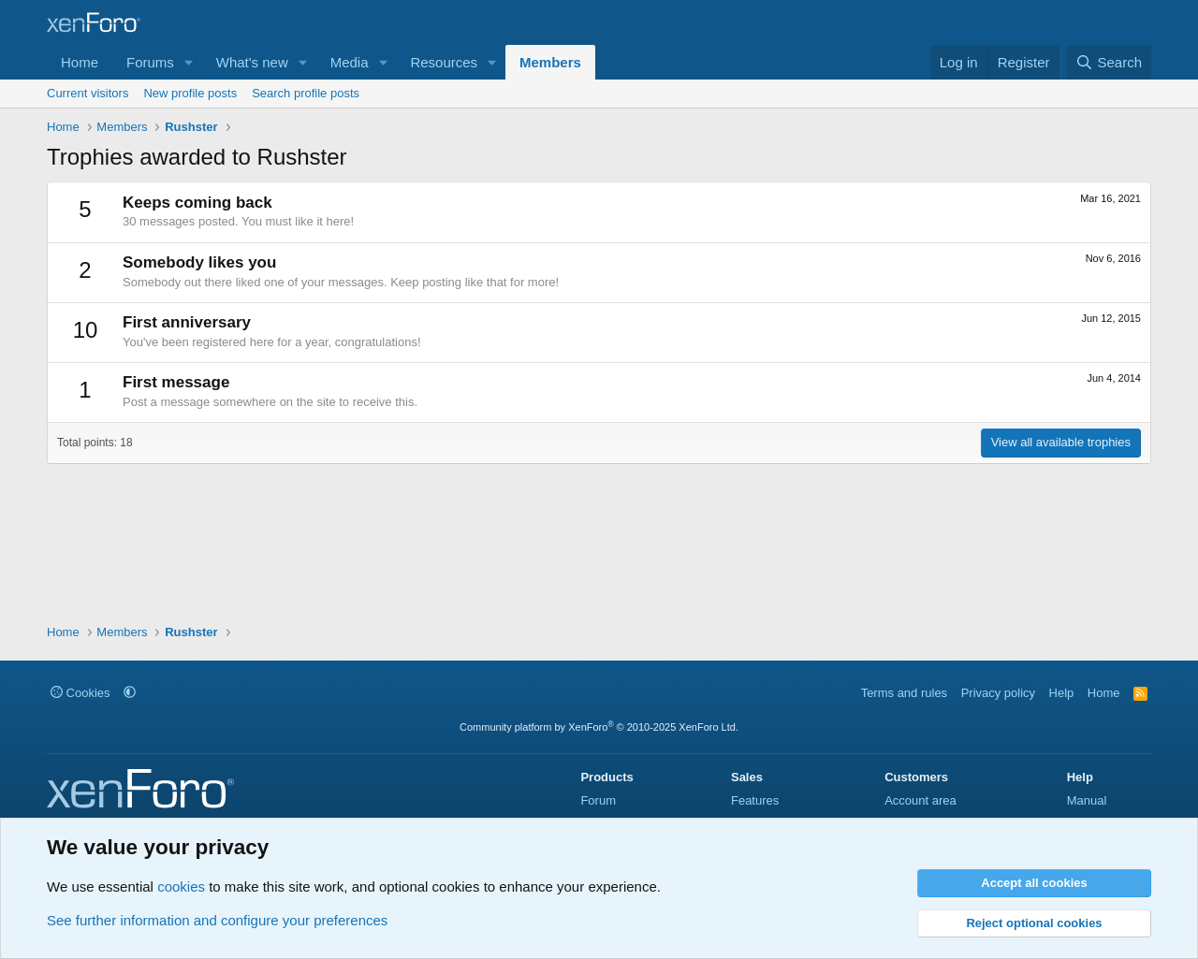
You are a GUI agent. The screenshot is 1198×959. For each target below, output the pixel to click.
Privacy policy (998, 693)
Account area (920, 800)
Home (79, 62)
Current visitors (87, 93)
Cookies (80, 693)
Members (550, 62)
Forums (150, 62)
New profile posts (190, 93)
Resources (443, 62)
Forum (598, 800)
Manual (1087, 800)
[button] (189, 62)
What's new (252, 62)
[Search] (1108, 62)
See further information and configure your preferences (217, 920)
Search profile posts (305, 93)
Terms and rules (904, 693)
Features (755, 800)
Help (1061, 693)
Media (349, 62)
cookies (181, 886)
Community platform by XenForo (599, 727)
